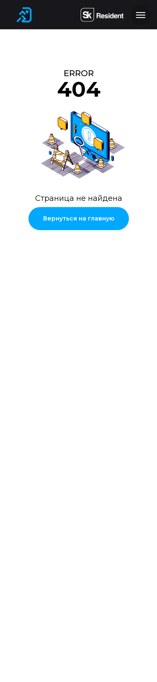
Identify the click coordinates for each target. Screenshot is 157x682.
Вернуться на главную (78, 218)
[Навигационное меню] (140, 15)
